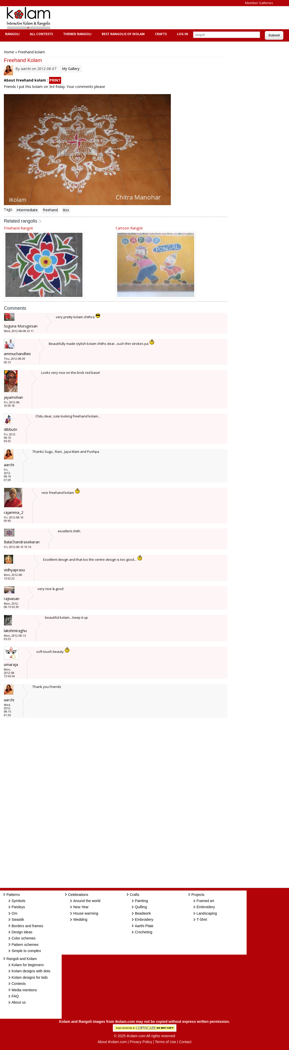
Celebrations (78, 895)
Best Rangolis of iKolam (122, 34)
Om (14, 913)
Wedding (80, 919)
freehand (50, 209)
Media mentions (24, 990)
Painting (141, 901)
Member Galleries (259, 3)
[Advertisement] (150, 17)
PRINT (55, 80)
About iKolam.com (112, 1042)
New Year (81, 907)
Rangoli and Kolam (21, 959)
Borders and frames (27, 926)
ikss (66, 209)
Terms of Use (165, 1042)
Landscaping (207, 913)
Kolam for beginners (28, 965)
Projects (197, 895)
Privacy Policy (141, 1042)
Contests (19, 984)
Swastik (18, 919)
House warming (85, 913)
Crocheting (143, 932)
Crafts (160, 34)
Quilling (141, 907)
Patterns (13, 895)
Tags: (8, 209)
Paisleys (18, 907)
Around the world (86, 901)
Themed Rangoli (76, 34)
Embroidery (144, 919)
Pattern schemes (25, 945)
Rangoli (11, 34)
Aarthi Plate (144, 926)
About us (19, 1002)
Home (9, 51)
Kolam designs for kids (30, 977)
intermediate (27, 209)
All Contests (41, 34)
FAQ (15, 996)
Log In (182, 34)
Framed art (205, 901)
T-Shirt (202, 919)
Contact (185, 1042)
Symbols (18, 901)
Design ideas (22, 932)
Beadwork (143, 913)
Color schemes (23, 938)
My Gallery (70, 68)
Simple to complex (26, 951)
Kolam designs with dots (31, 971)
